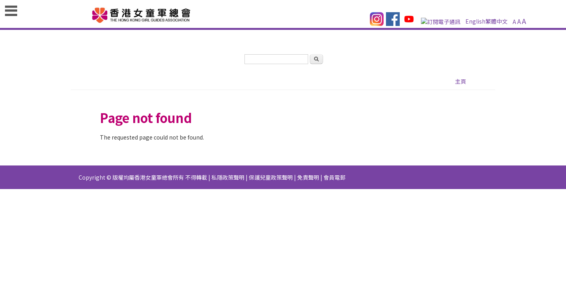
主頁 (80, 51)
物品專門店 (470, 51)
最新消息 (217, 51)
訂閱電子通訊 (312, 29)
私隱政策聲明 (227, 168)
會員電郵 (334, 168)
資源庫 (247, 51)
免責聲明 (308, 168)
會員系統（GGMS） (99, 66)
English (344, 29)
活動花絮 (386, 51)
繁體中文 (371, 29)
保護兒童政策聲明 (271, 168)
